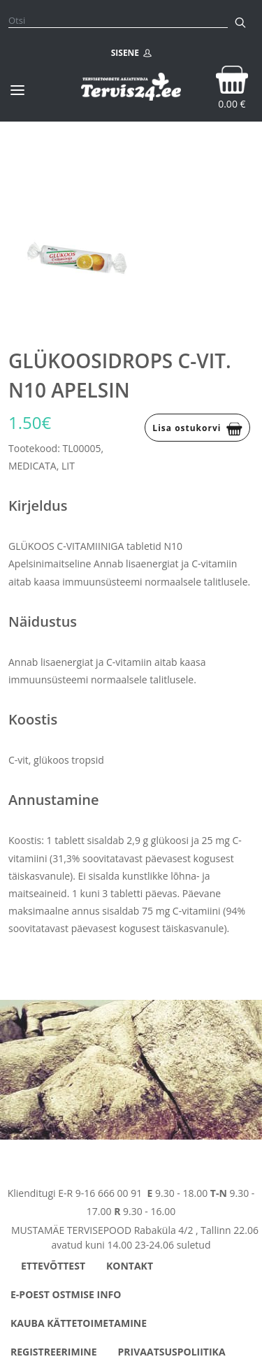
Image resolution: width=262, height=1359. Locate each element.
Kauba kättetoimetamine (78, 1323)
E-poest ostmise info (65, 1294)
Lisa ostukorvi (197, 429)
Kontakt (129, 1265)
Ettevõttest (53, 1265)
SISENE (131, 53)
